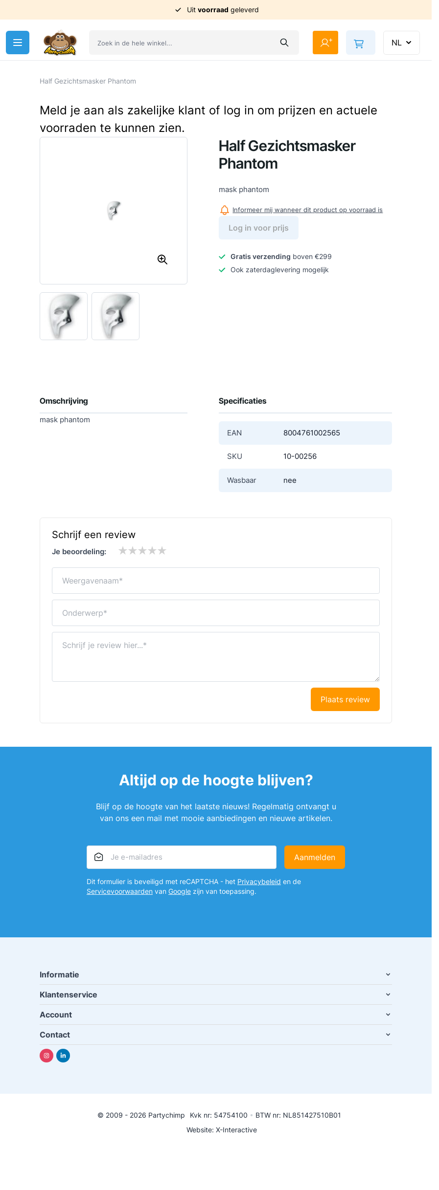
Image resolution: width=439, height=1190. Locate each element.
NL (403, 42)
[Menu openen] (17, 42)
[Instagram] (46, 1055)
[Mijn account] (325, 42)
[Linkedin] (63, 1055)
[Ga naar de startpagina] (60, 42)
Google (179, 891)
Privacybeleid (259, 881)
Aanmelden (314, 857)
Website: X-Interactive (221, 1129)
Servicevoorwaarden (120, 891)
